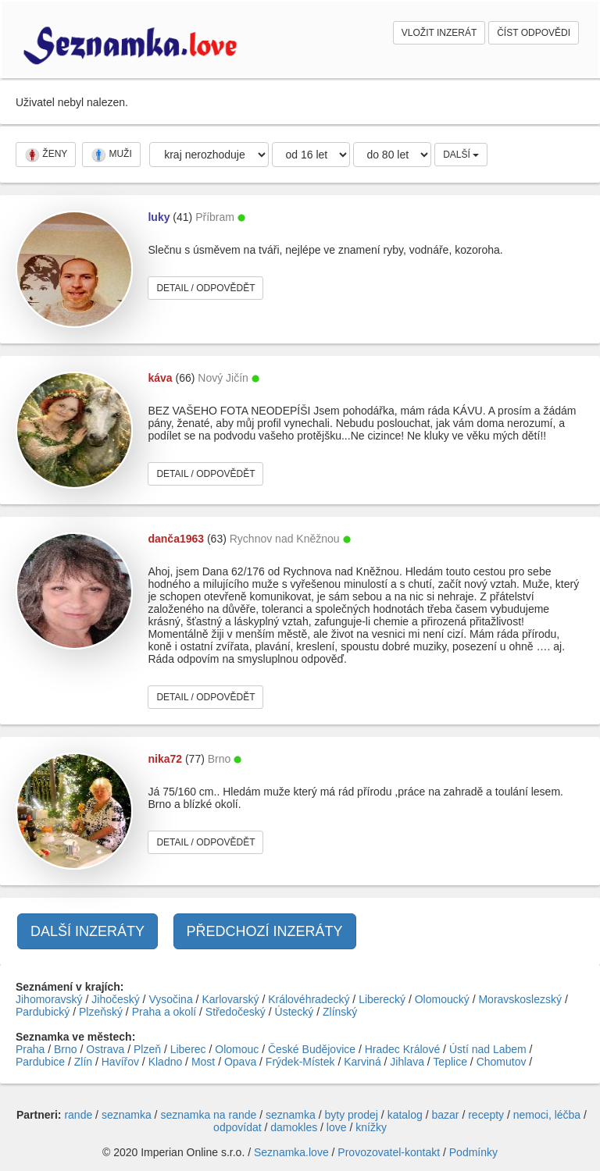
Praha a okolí (164, 1011)
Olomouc (237, 1049)
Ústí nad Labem (488, 1049)
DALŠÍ (461, 154)
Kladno (165, 1061)
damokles (293, 1127)
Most (203, 1061)
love (337, 1127)
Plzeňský (101, 1011)
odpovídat (237, 1127)
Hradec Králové (403, 1049)
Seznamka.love (291, 1152)
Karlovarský (230, 999)
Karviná (362, 1061)
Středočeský (235, 1011)
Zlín (83, 1061)
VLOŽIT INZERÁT (439, 32)
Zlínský (340, 1011)
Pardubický (43, 1011)
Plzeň (147, 1049)
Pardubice (40, 1061)
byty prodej (351, 1115)
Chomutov (502, 1061)
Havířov (120, 1061)
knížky (371, 1127)
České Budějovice (311, 1049)
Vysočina (170, 999)
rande (78, 1115)
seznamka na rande (208, 1115)
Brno (65, 1049)
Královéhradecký (308, 999)
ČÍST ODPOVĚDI (533, 32)
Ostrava (105, 1049)
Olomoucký (442, 999)
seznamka (127, 1115)
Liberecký (382, 999)
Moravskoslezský (520, 999)
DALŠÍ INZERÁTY (87, 931)
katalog (405, 1115)
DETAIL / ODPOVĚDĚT (205, 288)
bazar (445, 1115)
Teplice (450, 1061)
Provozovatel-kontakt (389, 1152)
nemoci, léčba (546, 1115)
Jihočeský (115, 999)
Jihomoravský (49, 999)
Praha (30, 1049)
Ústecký (294, 1011)
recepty (486, 1115)
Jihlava (407, 1061)
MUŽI (111, 154)
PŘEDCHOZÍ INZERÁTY (265, 931)
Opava (240, 1061)
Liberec (188, 1049)
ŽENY (45, 154)
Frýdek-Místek (300, 1061)
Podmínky (473, 1152)
